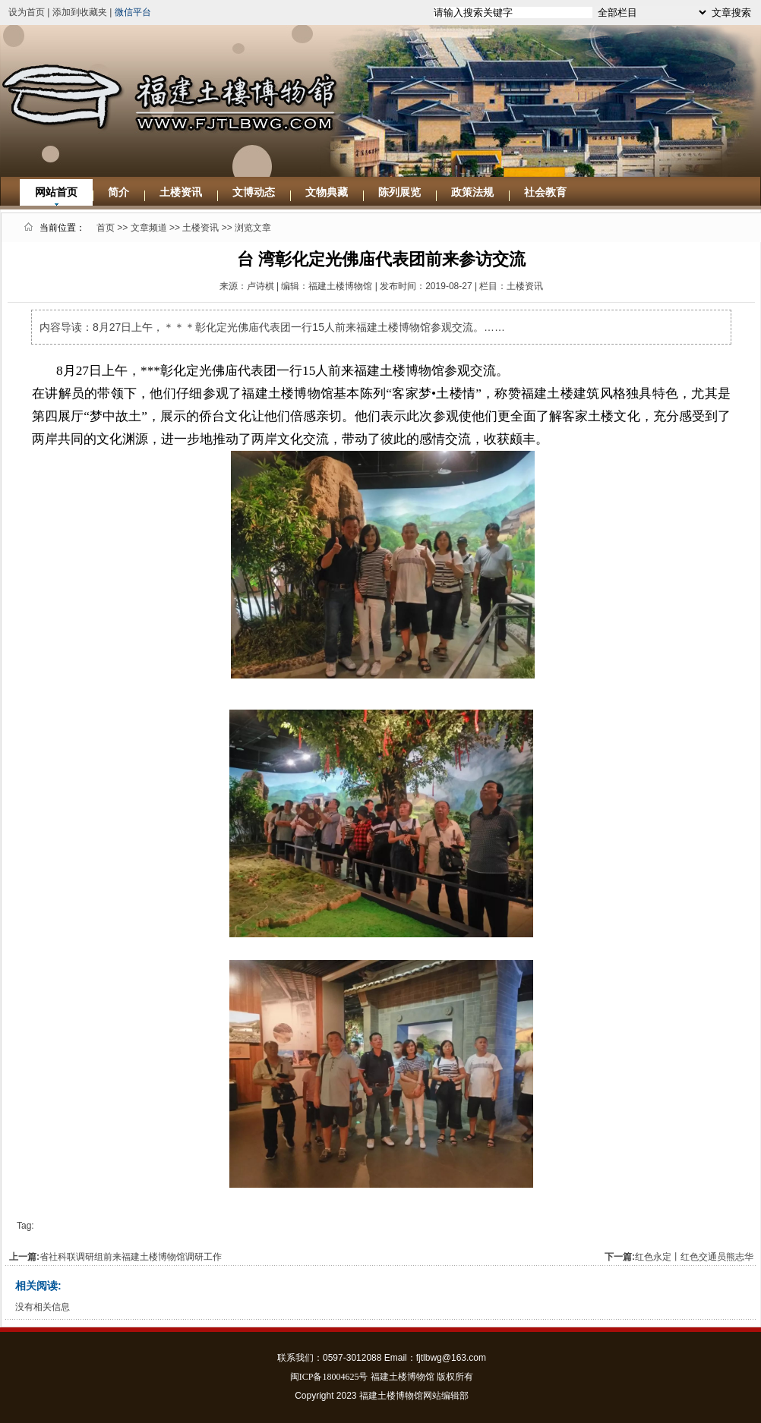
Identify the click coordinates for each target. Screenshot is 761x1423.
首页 (105, 227)
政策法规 (472, 192)
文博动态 (253, 192)
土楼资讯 (180, 192)
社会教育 (545, 192)
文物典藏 (326, 192)
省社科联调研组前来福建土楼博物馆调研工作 (130, 1256)
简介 (118, 192)
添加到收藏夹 (79, 12)
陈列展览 (399, 192)
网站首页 (56, 192)
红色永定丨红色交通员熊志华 (694, 1256)
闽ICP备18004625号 (329, 1376)
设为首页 (26, 12)
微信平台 (133, 12)
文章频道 (149, 227)
